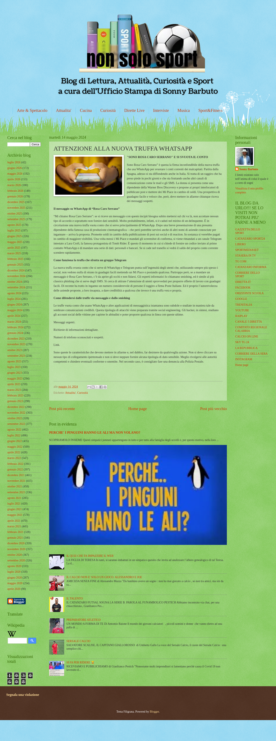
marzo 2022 (14, 458)
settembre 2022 (16, 423)
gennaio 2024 (15, 333)
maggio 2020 (14, 583)
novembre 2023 (16, 344)
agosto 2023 (14, 361)
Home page (137, 408)
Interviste (161, 110)
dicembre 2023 (15, 338)
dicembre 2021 (15, 475)
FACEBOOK (242, 287)
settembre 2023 (16, 355)
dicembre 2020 (15, 543)
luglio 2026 (13, 162)
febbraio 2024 (15, 327)
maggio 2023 (14, 378)
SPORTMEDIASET (247, 250)
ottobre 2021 (14, 486)
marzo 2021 (14, 526)
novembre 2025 (16, 207)
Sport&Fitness (210, 110)
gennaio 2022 (15, 469)
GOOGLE (241, 298)
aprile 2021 (13, 520)
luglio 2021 (13, 503)
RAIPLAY (241, 316)
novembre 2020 (16, 549)
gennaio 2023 (15, 401)
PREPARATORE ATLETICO (83, 619)
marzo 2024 (14, 321)
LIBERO (240, 244)
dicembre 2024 (15, 270)
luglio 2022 (13, 435)
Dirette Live (134, 110)
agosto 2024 (14, 293)
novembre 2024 (16, 276)
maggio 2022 (14, 446)
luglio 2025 (13, 230)
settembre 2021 (16, 492)
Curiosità (108, 110)
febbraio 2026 (15, 190)
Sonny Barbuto (248, 169)
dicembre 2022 (15, 407)
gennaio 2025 (15, 264)
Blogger (154, 711)
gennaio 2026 (15, 196)
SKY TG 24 (242, 342)
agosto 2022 (14, 429)
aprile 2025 (13, 247)
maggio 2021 (14, 514)
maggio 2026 (14, 173)
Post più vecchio (213, 408)
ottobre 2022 (14, 418)
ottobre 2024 (14, 281)
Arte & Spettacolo (32, 110)
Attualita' (64, 110)
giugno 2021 (14, 509)
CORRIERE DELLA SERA (251, 353)
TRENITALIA (243, 304)
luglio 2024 (13, 298)
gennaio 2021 (15, 537)
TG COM (240, 261)
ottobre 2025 (14, 213)
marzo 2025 (14, 253)
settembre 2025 (16, 219)
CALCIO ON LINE (246, 336)
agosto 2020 (14, 566)
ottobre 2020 (14, 554)
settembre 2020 (16, 560)
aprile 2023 (13, 384)
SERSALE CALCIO (78, 641)
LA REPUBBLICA (246, 348)
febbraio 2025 (15, 259)
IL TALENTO (74, 598)
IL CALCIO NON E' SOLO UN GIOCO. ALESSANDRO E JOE (104, 577)
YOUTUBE (242, 310)
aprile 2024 (13, 315)
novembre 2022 (16, 412)
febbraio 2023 (15, 395)
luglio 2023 (13, 367)
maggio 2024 (14, 310)
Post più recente (62, 408)
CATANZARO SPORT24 (250, 238)
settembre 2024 (16, 287)
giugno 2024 (14, 304)
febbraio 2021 (15, 532)
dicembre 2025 (15, 202)
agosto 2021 (14, 498)
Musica (184, 110)
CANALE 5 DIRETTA (248, 321)
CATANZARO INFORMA (251, 267)
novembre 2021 (16, 480)
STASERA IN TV (245, 255)
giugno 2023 (14, 372)
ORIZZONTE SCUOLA (249, 293)
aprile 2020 (13, 588)
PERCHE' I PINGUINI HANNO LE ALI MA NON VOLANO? (94, 432)
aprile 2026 (13, 179)
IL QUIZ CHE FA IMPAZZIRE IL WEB (90, 555)
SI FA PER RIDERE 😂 (80, 662)
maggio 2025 (14, 242)
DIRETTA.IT (243, 282)
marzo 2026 (14, 185)
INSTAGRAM (243, 359)
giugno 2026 (14, 168)
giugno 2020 (14, 577)
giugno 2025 (14, 236)
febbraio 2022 (15, 463)
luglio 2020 (13, 571)
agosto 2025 (14, 224)
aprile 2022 (13, 452)
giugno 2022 (14, 441)
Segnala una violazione (22, 694)
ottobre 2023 (14, 350)
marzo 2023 (14, 389)
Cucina (86, 110)
